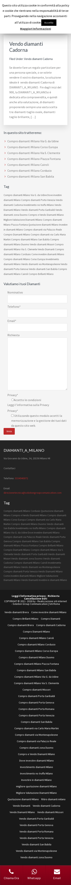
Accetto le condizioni (27, 400)
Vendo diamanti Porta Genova (36, 825)
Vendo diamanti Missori (42, 244)
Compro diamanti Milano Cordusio (29, 170)
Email (11, 321)
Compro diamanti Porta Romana (36, 709)
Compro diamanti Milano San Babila (30, 176)
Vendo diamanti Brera (17, 612)
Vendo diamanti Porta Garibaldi (38, 210)
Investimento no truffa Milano (38, 205)
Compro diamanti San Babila (36, 722)
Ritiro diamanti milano (53, 799)
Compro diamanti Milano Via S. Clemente (33, 153)
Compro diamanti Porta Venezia (38, 200)
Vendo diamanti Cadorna (26, 47)
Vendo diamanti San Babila (43, 269)
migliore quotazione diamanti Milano (36, 786)
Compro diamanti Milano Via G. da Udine (33, 141)
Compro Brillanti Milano (41, 274)
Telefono (14, 306)
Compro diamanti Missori (37, 689)
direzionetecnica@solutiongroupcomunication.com (33, 492)
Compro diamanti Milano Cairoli (28, 165)
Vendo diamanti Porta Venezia (36, 838)
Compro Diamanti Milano (17, 234)
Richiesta (13, 335)
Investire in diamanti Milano (53, 580)
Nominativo (15, 292)
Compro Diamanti (50, 618)
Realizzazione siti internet (52, 601)
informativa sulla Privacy (33, 405)
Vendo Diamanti (46, 249)
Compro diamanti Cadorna (51, 625)
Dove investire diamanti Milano (44, 532)
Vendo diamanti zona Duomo (27, 558)
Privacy (12, 395)
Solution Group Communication (30, 604)
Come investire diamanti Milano (47, 254)
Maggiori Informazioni (35, 29)
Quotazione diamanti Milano (43, 224)
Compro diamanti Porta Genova (36, 702)
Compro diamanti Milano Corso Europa (32, 147)
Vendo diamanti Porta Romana (36, 831)
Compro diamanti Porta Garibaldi (36, 696)
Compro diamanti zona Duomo (36, 747)
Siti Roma (54, 604)
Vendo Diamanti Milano (50, 571)
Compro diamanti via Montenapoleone (36, 734)
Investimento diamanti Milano (36, 767)
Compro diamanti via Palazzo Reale (43, 229)
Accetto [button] (48, 22)
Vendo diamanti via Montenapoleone (40, 264)
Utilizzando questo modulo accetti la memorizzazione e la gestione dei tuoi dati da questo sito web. (38, 420)
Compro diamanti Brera (21, 625)
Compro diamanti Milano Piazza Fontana (34, 159)
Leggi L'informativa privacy (29, 596)
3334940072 (21, 478)
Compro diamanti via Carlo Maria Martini (36, 728)
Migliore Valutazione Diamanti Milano (23, 219)
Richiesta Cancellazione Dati (41, 597)
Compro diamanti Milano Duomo (28, 524)
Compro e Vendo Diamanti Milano (46, 214)
